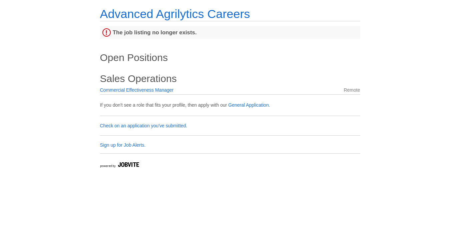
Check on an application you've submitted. (143, 125)
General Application (248, 105)
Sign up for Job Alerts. (123, 145)
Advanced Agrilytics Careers (175, 14)
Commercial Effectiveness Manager (137, 90)
